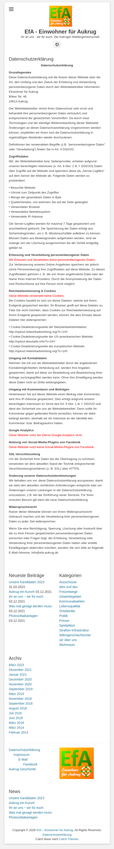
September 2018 (21, 703)
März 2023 (16, 665)
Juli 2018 (15, 713)
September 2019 (21, 689)
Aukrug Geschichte (22, 769)
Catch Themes (68, 839)
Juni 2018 (16, 718)
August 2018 (18, 708)
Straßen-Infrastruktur (74, 630)
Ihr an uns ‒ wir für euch (26, 596)
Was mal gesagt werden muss (30, 606)
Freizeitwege (68, 592)
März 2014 (16, 727)
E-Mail (23, 759)
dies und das (68, 587)
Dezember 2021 (20, 670)
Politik (63, 616)
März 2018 (16, 723)
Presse (64, 620)
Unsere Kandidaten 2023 (26, 582)
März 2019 (16, 694)
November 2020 (20, 684)
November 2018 (20, 698)
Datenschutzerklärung (24, 750)
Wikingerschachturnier (75, 635)
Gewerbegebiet (70, 596)
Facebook (30, 764)
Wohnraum (67, 645)
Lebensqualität (69, 606)
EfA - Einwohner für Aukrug (60, 31)
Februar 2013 (18, 732)
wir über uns (68, 640)
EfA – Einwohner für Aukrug (54, 830)
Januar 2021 (18, 674)
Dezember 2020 (20, 679)
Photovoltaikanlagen (23, 616)
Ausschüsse (68, 582)
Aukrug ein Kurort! (22, 592)
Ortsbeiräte (67, 611)
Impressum (22, 755)
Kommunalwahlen (72, 601)
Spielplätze (67, 625)
